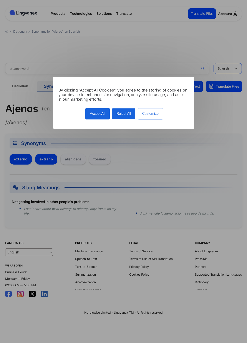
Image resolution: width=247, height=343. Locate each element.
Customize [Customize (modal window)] (150, 114)
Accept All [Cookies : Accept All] (97, 114)
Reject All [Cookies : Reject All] (123, 114)
